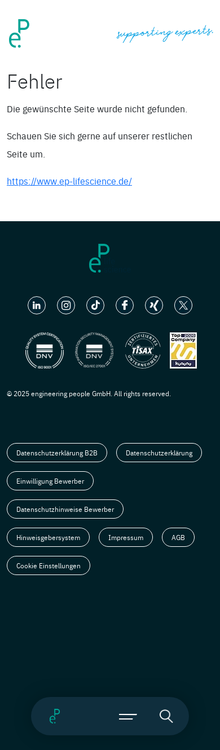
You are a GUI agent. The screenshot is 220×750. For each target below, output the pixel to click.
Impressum (125, 537)
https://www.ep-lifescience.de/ (69, 180)
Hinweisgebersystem (48, 537)
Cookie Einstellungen (48, 565)
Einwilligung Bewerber (50, 480)
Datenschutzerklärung (159, 452)
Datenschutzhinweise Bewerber (65, 509)
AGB (178, 537)
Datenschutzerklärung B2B (57, 452)
